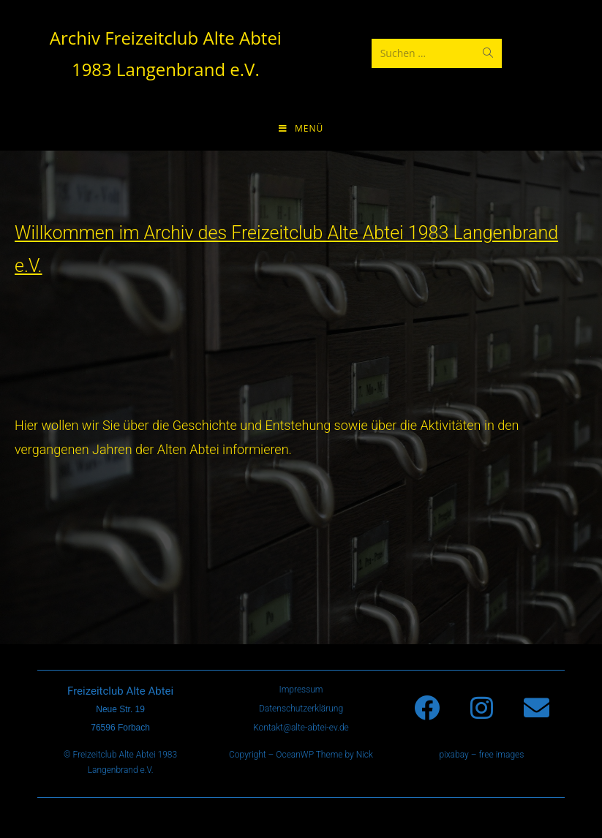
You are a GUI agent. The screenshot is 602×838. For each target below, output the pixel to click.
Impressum (301, 689)
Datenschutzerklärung (301, 708)
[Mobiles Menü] (301, 129)
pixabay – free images (481, 755)
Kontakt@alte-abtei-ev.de (301, 727)
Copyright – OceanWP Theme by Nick (301, 755)
